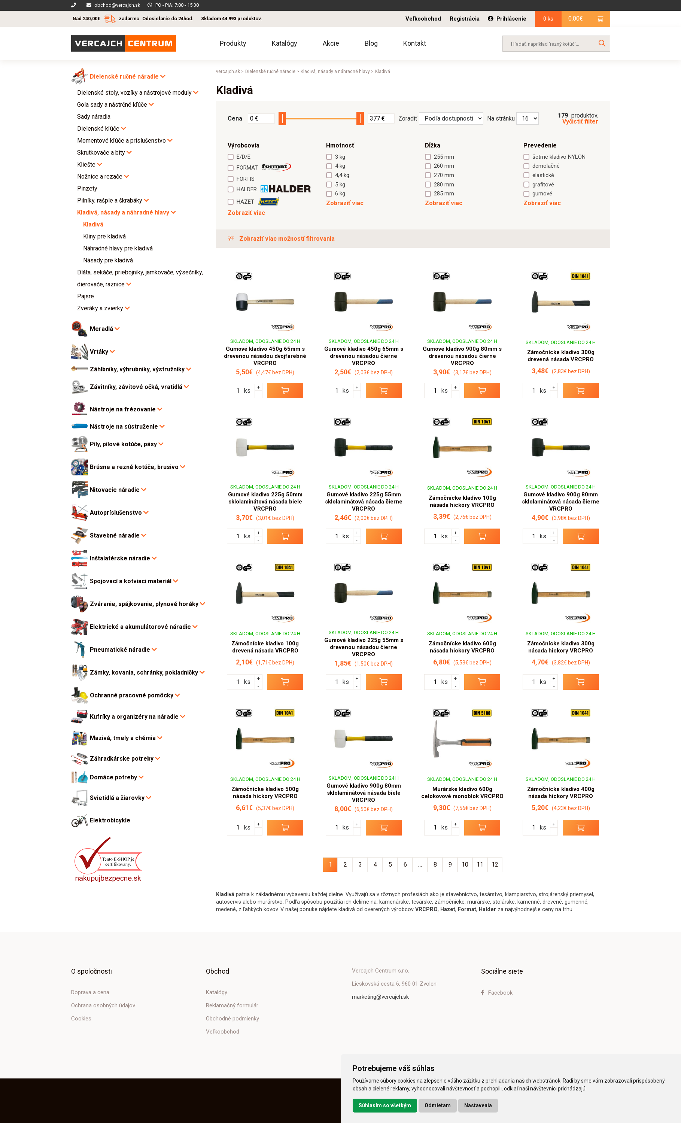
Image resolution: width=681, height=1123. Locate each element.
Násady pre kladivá (108, 260)
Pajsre (85, 296)
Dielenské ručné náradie (127, 76)
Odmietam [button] (438, 1105)
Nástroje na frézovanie (126, 409)
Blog (371, 43)
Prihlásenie (507, 18)
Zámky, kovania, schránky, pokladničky (147, 672)
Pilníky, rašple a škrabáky (113, 200)
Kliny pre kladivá (104, 236)
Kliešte (89, 164)
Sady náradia (93, 116)
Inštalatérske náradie (123, 558)
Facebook (497, 992)
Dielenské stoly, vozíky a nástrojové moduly (137, 92)
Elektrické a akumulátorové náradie (144, 627)
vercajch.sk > (230, 71)
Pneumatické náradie (123, 649)
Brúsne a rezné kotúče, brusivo (137, 467)
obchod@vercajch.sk (117, 5)
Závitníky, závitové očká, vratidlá (139, 387)
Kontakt (414, 43)
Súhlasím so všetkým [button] (385, 1105)
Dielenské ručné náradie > (272, 71)
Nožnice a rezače (103, 176)
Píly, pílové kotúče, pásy (127, 444)
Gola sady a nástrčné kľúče (115, 104)
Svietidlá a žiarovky (120, 798)
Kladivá (93, 224)
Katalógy (284, 43)
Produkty (233, 43)
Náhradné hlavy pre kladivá (118, 248)
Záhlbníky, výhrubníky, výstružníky (140, 369)
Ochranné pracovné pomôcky (135, 695)
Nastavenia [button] (478, 1105)
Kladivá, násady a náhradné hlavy (126, 212)
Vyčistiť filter (580, 122)
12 (495, 864)
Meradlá (105, 329)
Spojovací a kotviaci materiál (134, 581)
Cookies (81, 1018)
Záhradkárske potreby (125, 758)
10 (465, 864)
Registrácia (465, 19)
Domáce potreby (117, 777)
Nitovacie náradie (118, 490)
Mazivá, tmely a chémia (126, 738)
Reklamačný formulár (232, 1005)
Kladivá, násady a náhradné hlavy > (337, 71)
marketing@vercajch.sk (380, 996)
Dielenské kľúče (101, 128)
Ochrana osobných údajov (103, 1005)
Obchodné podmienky (232, 1018)
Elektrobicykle (110, 821)
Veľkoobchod (423, 19)
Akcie (331, 43)
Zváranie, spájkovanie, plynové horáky (147, 604)
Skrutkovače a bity (104, 152)
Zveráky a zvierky (103, 308)
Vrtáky (102, 352)
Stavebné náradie (118, 535)
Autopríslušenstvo (119, 512)
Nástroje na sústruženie (127, 426)
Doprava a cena (90, 992)
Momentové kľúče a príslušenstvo (125, 140)
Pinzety (87, 188)
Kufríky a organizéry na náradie (137, 716)
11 (480, 864)
